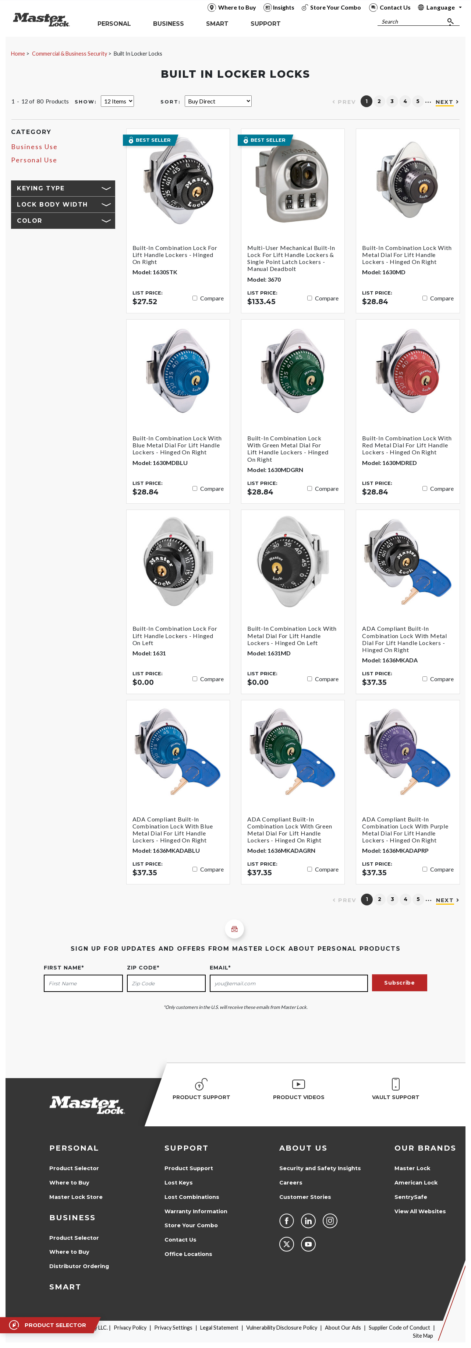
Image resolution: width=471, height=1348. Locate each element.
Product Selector (74, 1168)
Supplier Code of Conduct (399, 1327)
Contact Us (180, 1239)
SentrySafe (410, 1197)
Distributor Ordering (79, 1266)
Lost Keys (178, 1182)
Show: (86, 102)
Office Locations (188, 1254)
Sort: (170, 102)
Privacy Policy (130, 1327)
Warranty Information (195, 1211)
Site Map (423, 1336)
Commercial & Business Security (69, 53)
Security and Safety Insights (320, 1168)
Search (390, 21)
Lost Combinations (191, 1197)
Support (186, 1148)
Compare (212, 298)
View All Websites (420, 1211)
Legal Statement (219, 1327)
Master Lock (412, 1168)
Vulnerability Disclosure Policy (281, 1327)
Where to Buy (69, 1182)
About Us (303, 1148)
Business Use (34, 147)
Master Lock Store (76, 1197)
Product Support (188, 1168)
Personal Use (34, 160)
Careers (290, 1182)
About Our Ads (343, 1327)
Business (72, 1217)
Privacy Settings (173, 1327)
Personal (74, 1148)
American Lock (416, 1182)
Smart (65, 1286)
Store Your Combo (191, 1225)
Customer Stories (305, 1197)
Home (18, 53)
